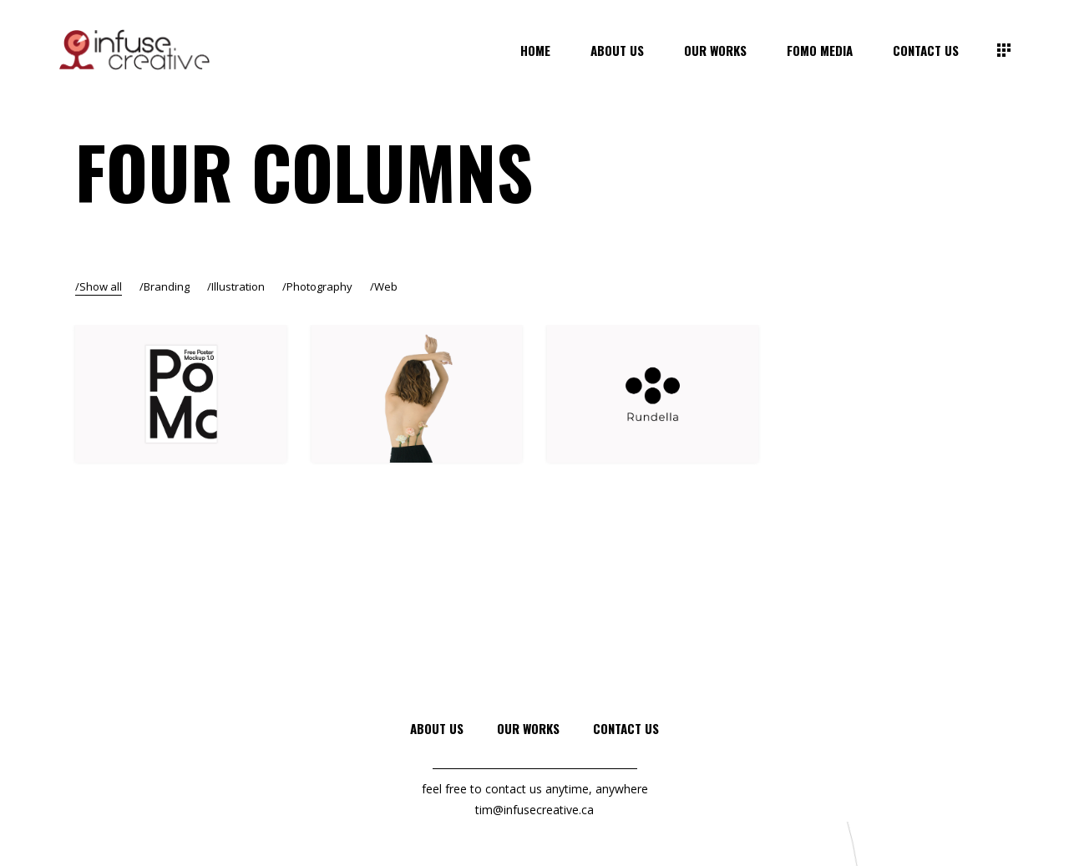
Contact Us (626, 728)
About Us (437, 728)
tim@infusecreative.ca (534, 810)
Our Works (528, 728)
